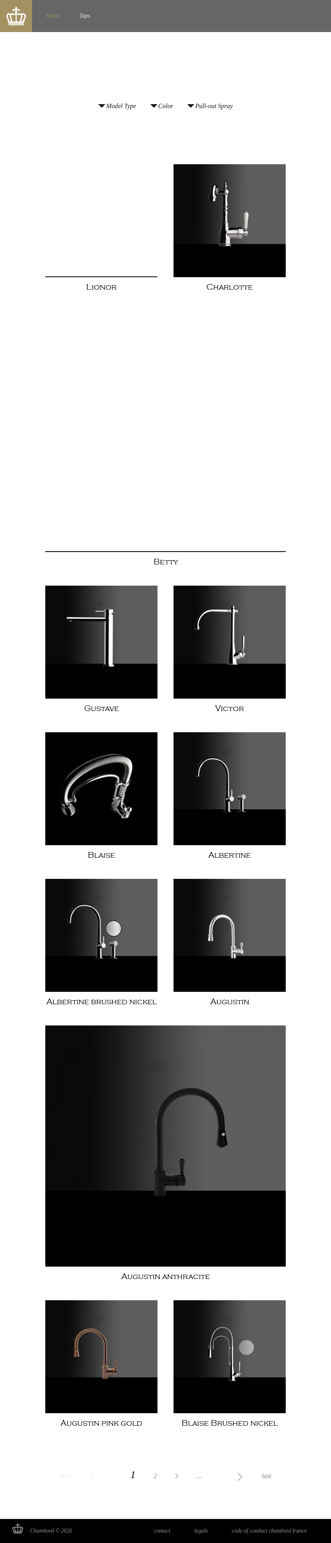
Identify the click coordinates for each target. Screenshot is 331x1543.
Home (52, 16)
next (228, 1476)
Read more (101, 233)
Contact (162, 1531)
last (266, 1475)
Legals (201, 1531)
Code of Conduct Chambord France (269, 1531)
